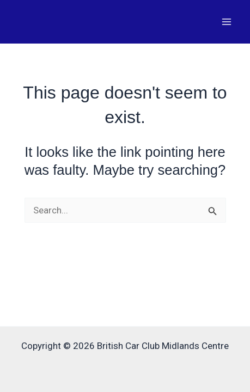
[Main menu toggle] (227, 21)
